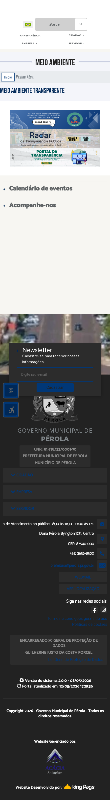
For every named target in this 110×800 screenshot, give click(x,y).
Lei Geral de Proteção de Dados (75, 659)
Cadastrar (55, 387)
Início (8, 77)
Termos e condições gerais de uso (77, 618)
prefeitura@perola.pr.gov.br (72, 565)
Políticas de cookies (89, 624)
